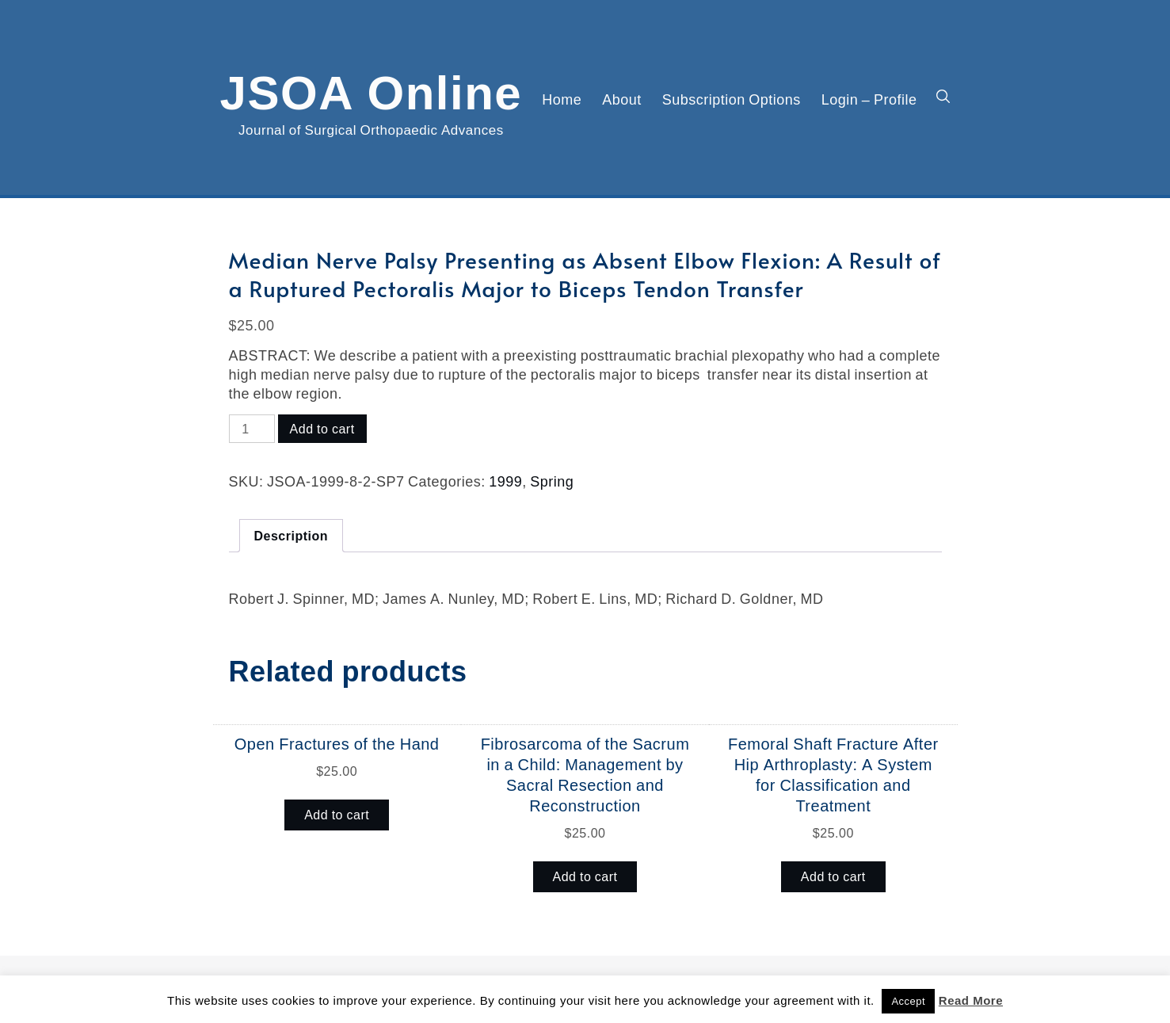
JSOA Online (371, 89)
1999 (505, 481)
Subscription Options (731, 99)
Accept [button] (908, 1001)
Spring (552, 481)
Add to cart (322, 429)
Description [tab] (291, 536)
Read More (971, 1000)
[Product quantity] (252, 428)
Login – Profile (869, 99)
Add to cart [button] (336, 815)
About (622, 99)
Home (561, 99)
